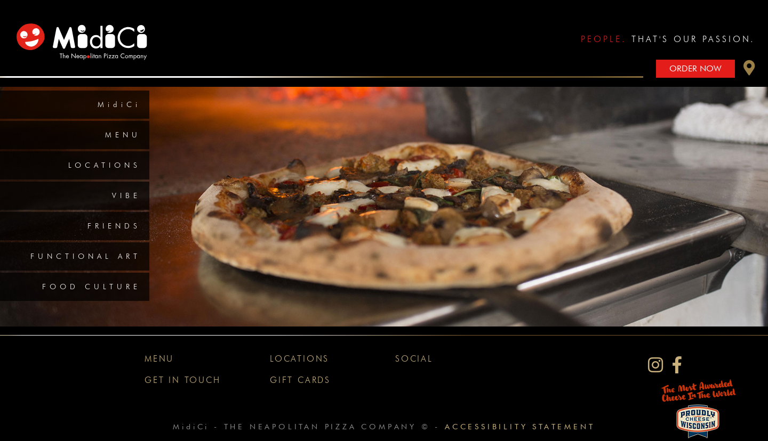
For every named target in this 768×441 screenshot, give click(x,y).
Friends (114, 226)
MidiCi (119, 104)
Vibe (126, 195)
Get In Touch (183, 380)
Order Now (695, 68)
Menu (123, 134)
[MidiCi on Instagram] (655, 365)
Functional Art (85, 256)
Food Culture (91, 286)
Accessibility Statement (520, 426)
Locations (104, 165)
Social (414, 359)
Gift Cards (300, 380)
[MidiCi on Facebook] (677, 365)
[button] (749, 71)
